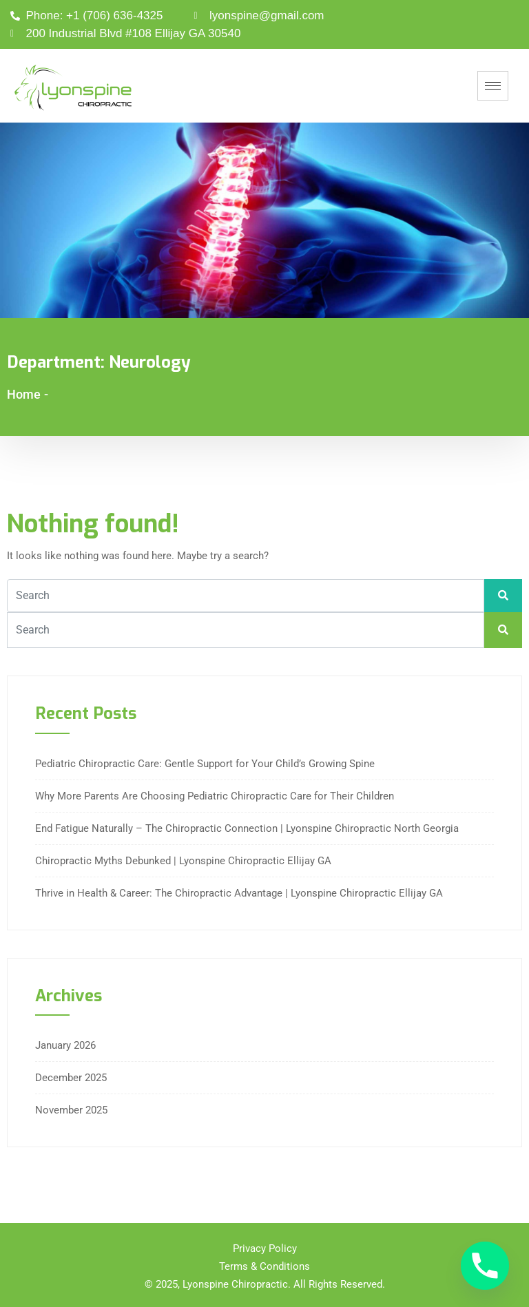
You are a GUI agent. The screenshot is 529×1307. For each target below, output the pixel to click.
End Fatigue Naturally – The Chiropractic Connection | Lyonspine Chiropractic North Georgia (247, 828)
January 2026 (65, 1045)
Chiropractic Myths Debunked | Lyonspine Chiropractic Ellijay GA (183, 861)
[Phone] (485, 1266)
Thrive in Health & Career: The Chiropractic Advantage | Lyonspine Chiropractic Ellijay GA (239, 893)
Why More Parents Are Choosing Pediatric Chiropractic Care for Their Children (214, 796)
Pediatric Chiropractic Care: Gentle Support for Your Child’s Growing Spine (205, 763)
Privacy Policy (265, 1248)
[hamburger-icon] (492, 86)
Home (24, 394)
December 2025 (71, 1077)
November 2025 (71, 1110)
